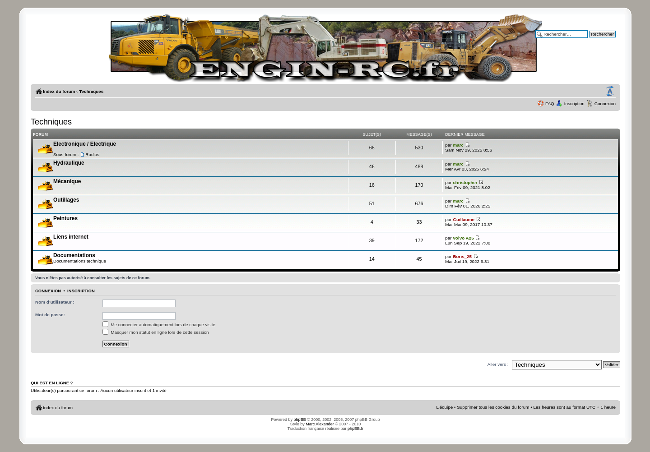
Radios (92, 154)
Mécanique (67, 181)
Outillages (66, 200)
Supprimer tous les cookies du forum (493, 407)
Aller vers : (498, 364)
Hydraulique (68, 163)
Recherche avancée (596, 40)
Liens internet (70, 237)
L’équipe (444, 407)
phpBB (300, 419)
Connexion (605, 103)
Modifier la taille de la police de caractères (610, 91)
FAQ (549, 103)
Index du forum (59, 91)
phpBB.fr (355, 428)
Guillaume (463, 219)
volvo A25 (463, 237)
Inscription (574, 103)
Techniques (91, 91)
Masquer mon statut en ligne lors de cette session (155, 332)
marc (458, 145)
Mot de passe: (50, 314)
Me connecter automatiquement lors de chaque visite (158, 324)
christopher (465, 182)
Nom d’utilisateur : (54, 302)
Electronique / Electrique (84, 144)
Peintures (65, 218)
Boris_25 (462, 256)
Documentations (74, 255)
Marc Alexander (320, 424)
